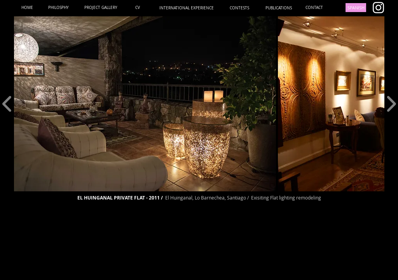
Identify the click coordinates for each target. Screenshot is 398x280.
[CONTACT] (314, 7)
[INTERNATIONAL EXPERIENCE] (186, 8)
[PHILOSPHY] (58, 7)
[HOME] (27, 7)
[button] (145, 103)
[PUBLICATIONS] (278, 8)
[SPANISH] (356, 7)
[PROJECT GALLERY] (100, 7)
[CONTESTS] (239, 8)
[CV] (137, 7)
